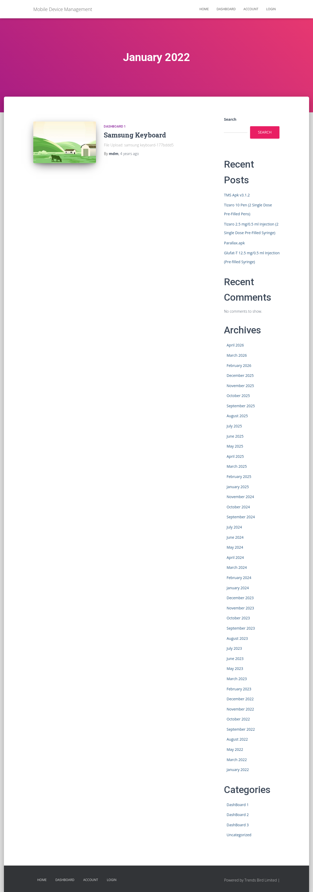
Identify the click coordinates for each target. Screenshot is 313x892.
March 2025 (236, 466)
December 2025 (239, 375)
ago (129, 153)
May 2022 (234, 749)
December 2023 (239, 597)
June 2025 (234, 436)
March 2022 (236, 759)
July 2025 (234, 425)
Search (230, 119)
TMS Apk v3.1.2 (237, 194)
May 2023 (234, 668)
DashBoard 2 (237, 814)
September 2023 (240, 628)
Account (251, 9)
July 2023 (234, 648)
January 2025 (237, 486)
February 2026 (238, 365)
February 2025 (238, 476)
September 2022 (240, 729)
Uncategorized (238, 834)
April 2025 (235, 456)
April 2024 (235, 557)
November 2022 (240, 709)
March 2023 (236, 678)
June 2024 (234, 537)
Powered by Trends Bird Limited (250, 880)
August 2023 (237, 638)
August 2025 (237, 415)
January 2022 (237, 769)
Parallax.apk (234, 242)
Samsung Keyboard (135, 135)
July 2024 (234, 527)
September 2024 (240, 516)
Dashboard (226, 9)
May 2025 (234, 446)
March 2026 (236, 355)
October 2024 (238, 506)
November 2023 (240, 607)
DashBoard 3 (237, 824)
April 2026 (235, 345)
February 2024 (238, 577)
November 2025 (240, 385)
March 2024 (236, 567)
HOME (204, 9)
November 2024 (240, 496)
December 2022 (239, 698)
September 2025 (240, 405)
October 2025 (238, 395)
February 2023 (238, 688)
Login (271, 9)
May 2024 (234, 547)
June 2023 (234, 658)
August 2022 (237, 739)
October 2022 (238, 719)
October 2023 (238, 617)
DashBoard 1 (115, 126)
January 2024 (237, 587)
